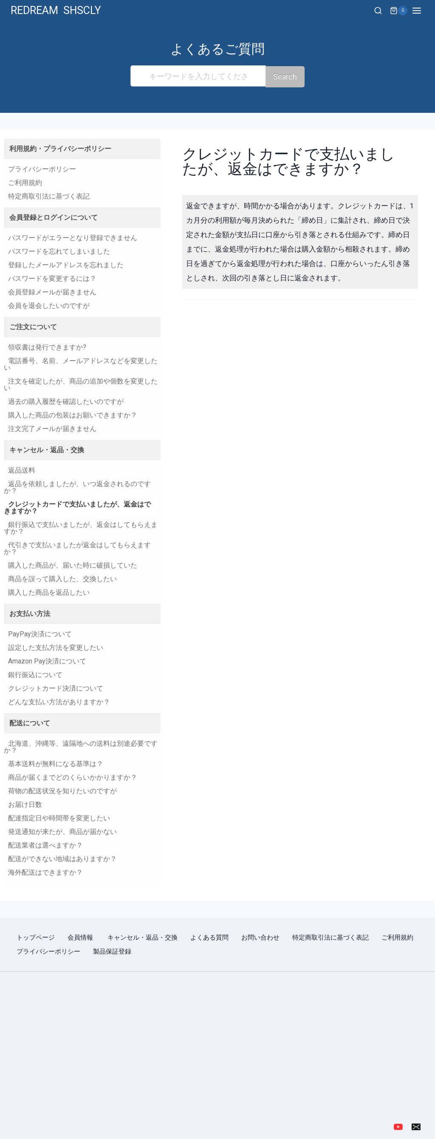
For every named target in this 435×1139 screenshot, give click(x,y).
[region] (217, 1046)
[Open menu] (421, 10)
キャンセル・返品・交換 (142, 936)
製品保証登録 (112, 950)
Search (285, 75)
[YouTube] (398, 1126)
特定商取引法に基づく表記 (330, 936)
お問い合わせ (260, 936)
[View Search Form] (378, 11)
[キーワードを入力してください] (198, 76)
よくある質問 (209, 936)
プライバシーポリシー (48, 950)
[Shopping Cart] (398, 10)
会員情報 (81, 936)
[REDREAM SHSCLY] (56, 10)
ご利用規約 (397, 936)
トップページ (36, 936)
